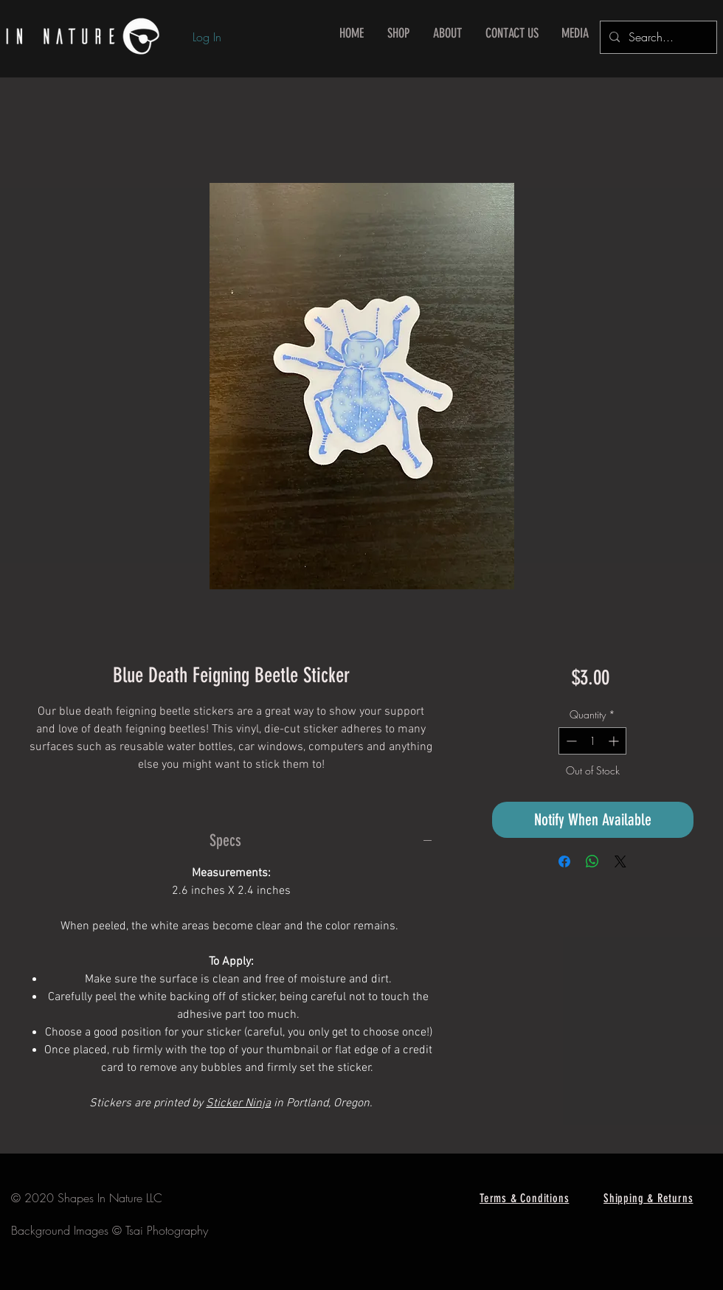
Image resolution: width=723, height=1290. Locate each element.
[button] (398, 33)
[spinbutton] (592, 741)
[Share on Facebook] (564, 861)
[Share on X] (620, 861)
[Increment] (615, 741)
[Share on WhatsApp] (592, 861)
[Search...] (657, 37)
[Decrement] (570, 741)
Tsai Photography (166, 1230)
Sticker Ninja (238, 1103)
